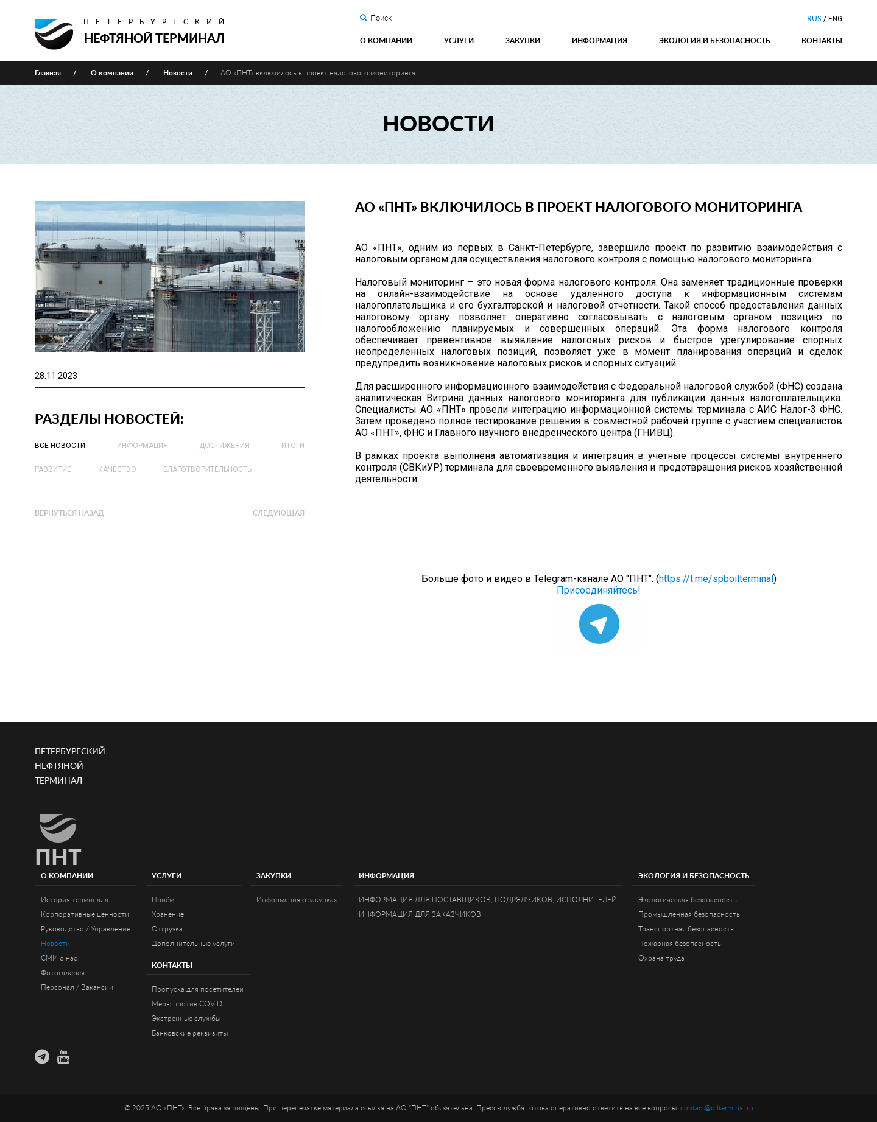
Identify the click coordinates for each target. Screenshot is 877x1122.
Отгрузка (167, 929)
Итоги (293, 445)
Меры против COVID (187, 1004)
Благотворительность (207, 469)
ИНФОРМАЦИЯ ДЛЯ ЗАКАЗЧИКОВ (420, 914)
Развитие (53, 469)
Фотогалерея (63, 972)
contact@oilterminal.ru (716, 1108)
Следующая (279, 513)
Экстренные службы (186, 1018)
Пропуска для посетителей (198, 989)
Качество (117, 469)
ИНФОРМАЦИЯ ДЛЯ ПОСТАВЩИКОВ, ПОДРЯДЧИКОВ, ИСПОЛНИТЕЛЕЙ (488, 899)
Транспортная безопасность (686, 929)
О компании (386, 40)
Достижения (224, 445)
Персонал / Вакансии (77, 987)
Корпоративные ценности (85, 914)
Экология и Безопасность (714, 40)
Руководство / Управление (85, 929)
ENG (835, 19)
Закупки (522, 40)
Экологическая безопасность (687, 899)
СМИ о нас (59, 958)
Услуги (459, 40)
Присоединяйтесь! (599, 590)
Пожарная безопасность (679, 943)
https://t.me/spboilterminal (716, 578)
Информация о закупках (296, 899)
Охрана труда (661, 958)
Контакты (821, 40)
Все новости (60, 445)
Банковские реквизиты (190, 1033)
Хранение (168, 914)
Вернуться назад (69, 513)
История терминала (74, 899)
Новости (55, 943)
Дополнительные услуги (193, 943)
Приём (163, 899)
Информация (599, 40)
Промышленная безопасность (689, 914)
